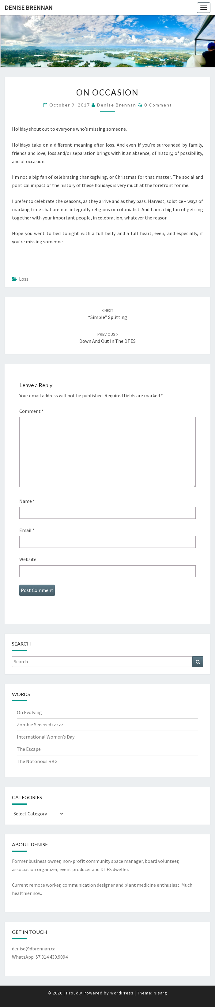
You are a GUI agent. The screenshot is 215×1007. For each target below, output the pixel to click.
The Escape (29, 749)
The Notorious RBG (37, 761)
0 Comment (158, 104)
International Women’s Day (45, 737)
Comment (31, 411)
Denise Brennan (29, 7)
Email (27, 530)
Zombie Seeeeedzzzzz (40, 724)
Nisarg (160, 993)
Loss (23, 279)
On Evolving (29, 712)
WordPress (122, 993)
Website (27, 559)
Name (27, 501)
